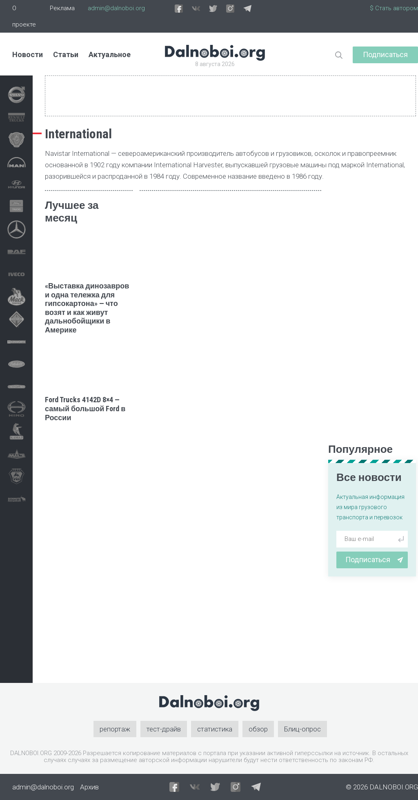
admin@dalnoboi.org (116, 8)
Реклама (62, 8)
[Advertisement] (89, 552)
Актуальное (110, 54)
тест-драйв (164, 729)
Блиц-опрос (302, 729)
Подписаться (385, 54)
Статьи (65, 54)
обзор (258, 729)
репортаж (115, 729)
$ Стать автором (394, 8)
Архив (89, 787)
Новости (27, 54)
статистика (214, 729)
